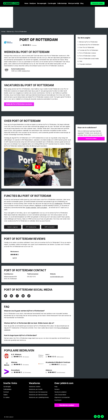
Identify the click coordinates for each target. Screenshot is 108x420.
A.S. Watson (16, 355)
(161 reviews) (20, 357)
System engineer (31, 207)
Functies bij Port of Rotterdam (88, 50)
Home (26, 3)
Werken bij (10, 31)
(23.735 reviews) (21, 372)
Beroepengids (41, 3)
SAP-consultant (42, 207)
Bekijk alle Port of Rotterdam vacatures (19, 104)
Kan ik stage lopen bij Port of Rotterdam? (20, 335)
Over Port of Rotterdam (86, 47)
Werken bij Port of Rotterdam (88, 42)
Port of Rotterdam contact (87, 56)
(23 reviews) (20, 364)
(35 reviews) (58, 364)
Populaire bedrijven (85, 64)
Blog (81, 3)
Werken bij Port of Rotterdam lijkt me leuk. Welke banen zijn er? (29, 323)
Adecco (49, 370)
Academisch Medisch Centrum (58, 362)
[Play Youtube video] (37, 167)
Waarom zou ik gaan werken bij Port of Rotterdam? (24, 311)
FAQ (80, 61)
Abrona (14, 362)
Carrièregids (52, 3)
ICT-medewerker (57, 203)
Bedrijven (33, 3)
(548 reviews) (54, 357)
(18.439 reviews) (55, 372)
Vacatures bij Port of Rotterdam (89, 44)
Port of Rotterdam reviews (87, 53)
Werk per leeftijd (73, 3)
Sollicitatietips (62, 3)
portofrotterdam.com (56, 276)
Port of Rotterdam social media (89, 58)
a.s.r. (48, 355)
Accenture (15, 370)
